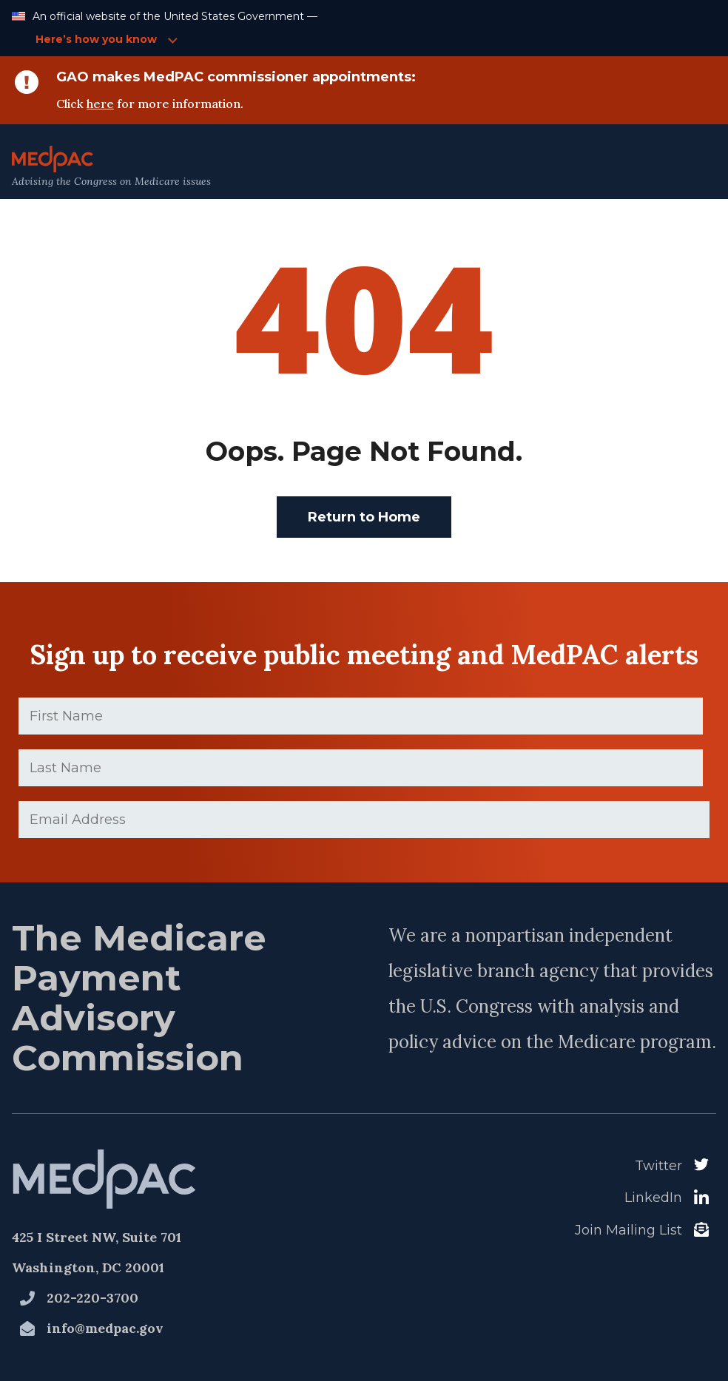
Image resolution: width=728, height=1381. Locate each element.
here (100, 103)
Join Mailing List (628, 1230)
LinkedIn (653, 1197)
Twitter (658, 1166)
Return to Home (364, 517)
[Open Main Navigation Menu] (684, 167)
